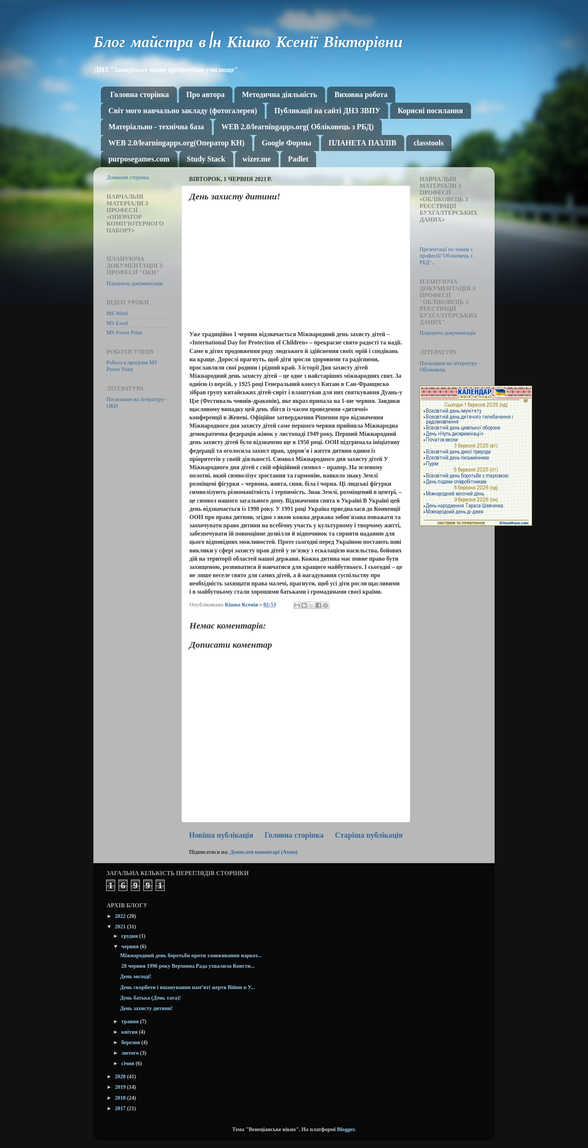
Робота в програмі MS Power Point (131, 365)
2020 (121, 1076)
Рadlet (298, 159)
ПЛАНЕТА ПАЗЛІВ (362, 143)
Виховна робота (361, 94)
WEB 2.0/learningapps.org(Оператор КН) (176, 143)
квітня (130, 1032)
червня (131, 946)
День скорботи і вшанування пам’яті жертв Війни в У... (187, 987)
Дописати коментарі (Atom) (263, 852)
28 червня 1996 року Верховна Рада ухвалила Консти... (187, 966)
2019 (121, 1087)
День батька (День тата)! (150, 998)
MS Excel (117, 323)
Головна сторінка (139, 94)
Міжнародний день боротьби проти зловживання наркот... (191, 955)
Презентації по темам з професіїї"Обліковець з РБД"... (446, 255)
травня (131, 1021)
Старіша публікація (369, 835)
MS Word (117, 313)
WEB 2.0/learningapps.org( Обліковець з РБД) (297, 127)
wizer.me (257, 159)
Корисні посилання (430, 110)
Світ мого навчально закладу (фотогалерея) (182, 110)
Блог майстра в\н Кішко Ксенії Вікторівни (248, 44)
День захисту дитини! (146, 1008)
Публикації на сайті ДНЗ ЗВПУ (327, 110)
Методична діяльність (279, 94)
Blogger (346, 1129)
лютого (131, 1053)
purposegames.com (139, 159)
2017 (121, 1108)
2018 (121, 1098)
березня (131, 1042)
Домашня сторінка (127, 177)
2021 (121, 926)
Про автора (205, 94)
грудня (131, 936)
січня (129, 1063)
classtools (429, 143)
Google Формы (286, 143)
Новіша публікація (221, 835)
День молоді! (136, 976)
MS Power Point (124, 332)
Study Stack (206, 159)
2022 (121, 916)
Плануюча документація (134, 283)
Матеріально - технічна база (156, 127)
